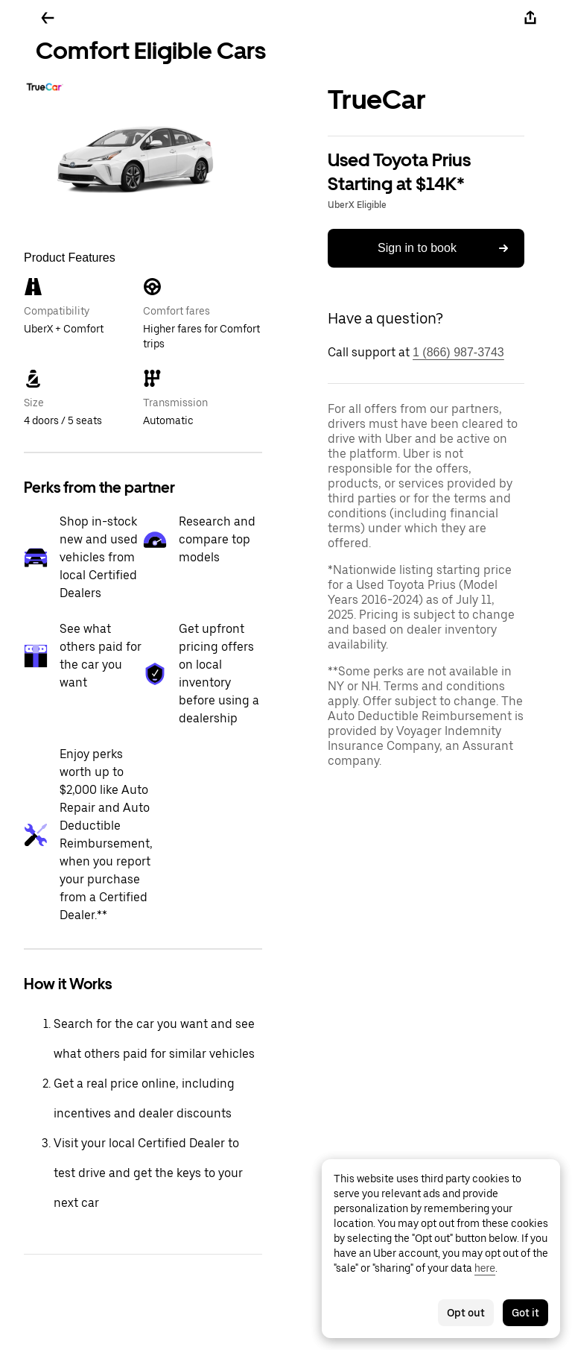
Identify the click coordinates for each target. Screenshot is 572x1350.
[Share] (530, 18)
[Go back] (48, 18)
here (484, 1268)
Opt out (466, 1313)
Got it (525, 1313)
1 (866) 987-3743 (458, 352)
